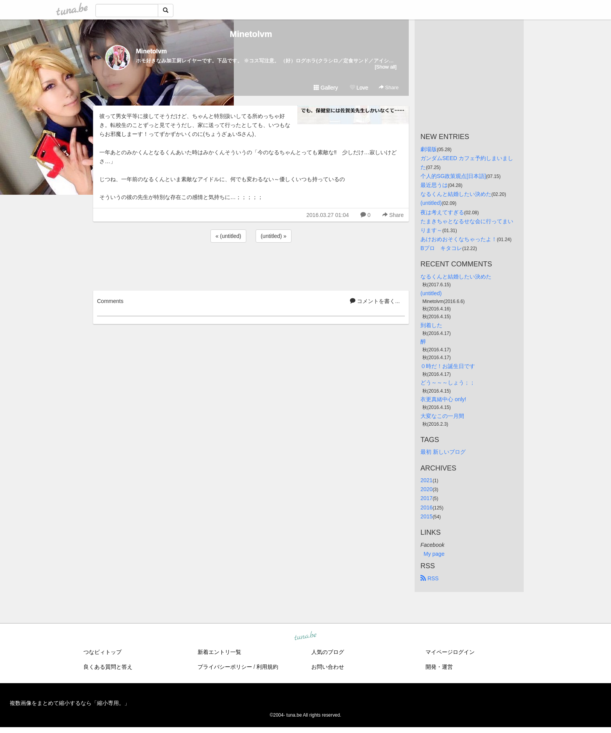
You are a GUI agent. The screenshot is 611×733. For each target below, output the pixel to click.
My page (434, 554)
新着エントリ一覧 (219, 652)
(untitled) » (273, 236)
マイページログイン (450, 652)
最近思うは (434, 185)
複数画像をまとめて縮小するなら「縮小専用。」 (70, 703)
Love (359, 88)
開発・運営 (439, 667)
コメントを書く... (375, 301)
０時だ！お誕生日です (447, 366)
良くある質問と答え (107, 667)
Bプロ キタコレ (441, 248)
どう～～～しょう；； (447, 382)
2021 (426, 480)
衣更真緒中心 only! (443, 399)
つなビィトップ (102, 652)
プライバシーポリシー (225, 667)
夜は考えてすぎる (442, 212)
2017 (426, 498)
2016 (426, 507)
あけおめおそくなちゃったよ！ (458, 239)
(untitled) (430, 203)
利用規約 (267, 667)
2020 (426, 489)
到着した (431, 325)
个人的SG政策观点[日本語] (453, 176)
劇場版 (428, 149)
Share (389, 87)
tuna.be (305, 636)
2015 (426, 516)
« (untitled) (228, 236)
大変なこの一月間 (442, 416)
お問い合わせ (327, 667)
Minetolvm (251, 34)
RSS (429, 578)
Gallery (326, 88)
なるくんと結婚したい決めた (455, 194)
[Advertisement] (251, 265)
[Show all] (386, 67)
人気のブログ (327, 652)
